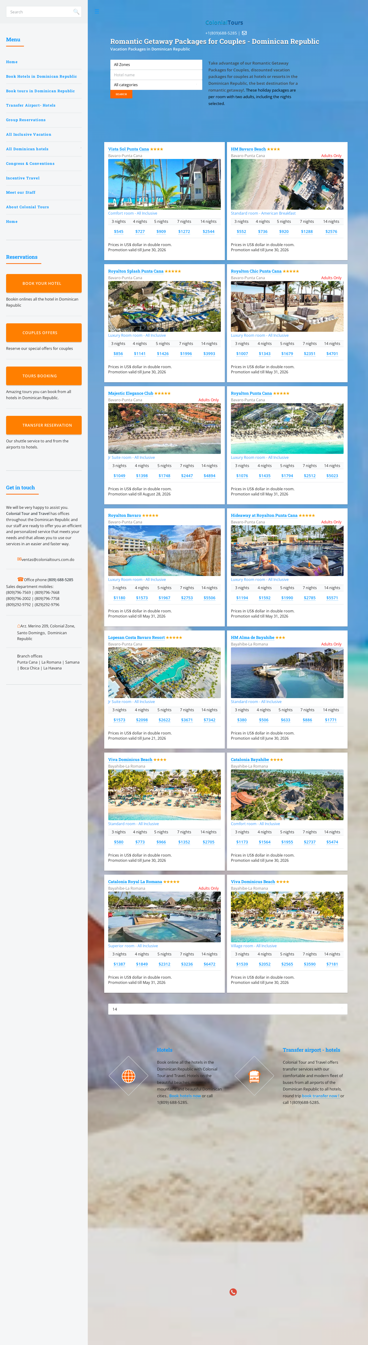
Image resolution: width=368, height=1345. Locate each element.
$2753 (187, 597)
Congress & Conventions (30, 163)
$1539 (242, 964)
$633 (285, 720)
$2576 (331, 231)
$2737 (310, 842)
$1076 (242, 475)
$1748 (164, 475)
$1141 (140, 353)
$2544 (209, 231)
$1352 (184, 842)
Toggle (97, 11)
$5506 (209, 597)
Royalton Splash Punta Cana (136, 271)
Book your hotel (43, 283)
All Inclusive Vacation (28, 134)
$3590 (310, 964)
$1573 (142, 597)
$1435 (265, 475)
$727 (140, 231)
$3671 (187, 720)
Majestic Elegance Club (130, 393)
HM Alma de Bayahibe (252, 637)
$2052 (265, 964)
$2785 (310, 597)
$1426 (163, 353)
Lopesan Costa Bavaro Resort (136, 637)
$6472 (209, 964)
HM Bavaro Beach (248, 149)
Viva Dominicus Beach (130, 759)
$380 (242, 720)
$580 (118, 842)
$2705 (209, 842)
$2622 (164, 720)
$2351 (310, 353)
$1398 (142, 475)
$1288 (307, 231)
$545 (118, 231)
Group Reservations (26, 119)
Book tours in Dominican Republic (40, 91)
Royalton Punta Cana (251, 393)
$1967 (164, 597)
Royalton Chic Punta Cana (256, 271)
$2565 (287, 964)
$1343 (265, 353)
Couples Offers (41, 332)
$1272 (184, 231)
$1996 (186, 353)
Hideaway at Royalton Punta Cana (264, 515)
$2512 (310, 475)
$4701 (332, 353)
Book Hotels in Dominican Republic (41, 76)
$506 (263, 720)
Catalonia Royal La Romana (135, 881)
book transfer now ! (321, 1095)
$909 (161, 231)
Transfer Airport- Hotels (31, 105)
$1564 (265, 842)
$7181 (332, 964)
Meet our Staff (20, 192)
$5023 (332, 475)
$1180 (119, 597)
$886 (307, 720)
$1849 (142, 964)
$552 (241, 231)
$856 (118, 353)
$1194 (242, 597)
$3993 (209, 353)
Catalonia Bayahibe (250, 759)
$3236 (187, 964)
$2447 (187, 475)
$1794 (287, 475)
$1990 (287, 597)
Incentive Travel (23, 178)
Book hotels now (185, 1095)
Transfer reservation (49, 425)
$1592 (265, 597)
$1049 (119, 475)
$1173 (242, 842)
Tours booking (41, 376)
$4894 (209, 475)
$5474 (332, 842)
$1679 (287, 353)
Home (12, 61)
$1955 (287, 842)
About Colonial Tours (27, 207)
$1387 (119, 964)
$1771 (331, 720)
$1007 (242, 353)
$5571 (332, 597)
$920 (284, 231)
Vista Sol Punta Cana (128, 149)
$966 (161, 842)
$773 (140, 842)
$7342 (209, 720)
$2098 (142, 720)
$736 (263, 231)
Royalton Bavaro (124, 515)
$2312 (164, 964)
